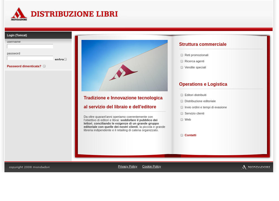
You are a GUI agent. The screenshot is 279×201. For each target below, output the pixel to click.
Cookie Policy (151, 166)
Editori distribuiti (195, 95)
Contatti (190, 135)
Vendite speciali (195, 67)
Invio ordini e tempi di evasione (206, 107)
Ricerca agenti (194, 61)
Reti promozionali (196, 55)
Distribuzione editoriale (200, 101)
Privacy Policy (127, 166)
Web (188, 119)
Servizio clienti (194, 113)
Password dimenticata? (24, 66)
